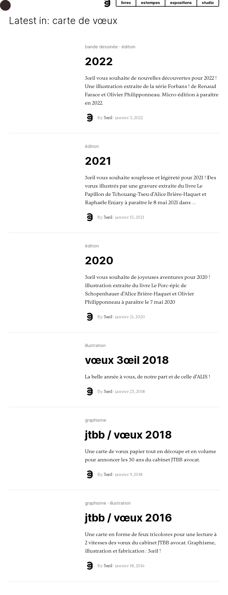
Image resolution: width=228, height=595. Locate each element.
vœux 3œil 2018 (127, 360)
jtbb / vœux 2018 (128, 434)
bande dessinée (101, 46)
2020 (99, 260)
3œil (108, 117)
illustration (95, 345)
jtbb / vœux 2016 (128, 517)
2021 (98, 160)
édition (128, 46)
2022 (99, 61)
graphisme (95, 420)
